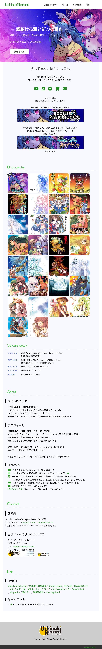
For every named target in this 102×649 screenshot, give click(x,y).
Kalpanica (15, 592)
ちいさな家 (15, 589)
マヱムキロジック (61, 589)
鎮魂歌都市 (38, 592)
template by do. (89, 647)
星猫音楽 (42, 585)
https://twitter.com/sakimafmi (37, 522)
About (65, 4)
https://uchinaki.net (24, 546)
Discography (50, 4)
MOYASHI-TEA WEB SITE (76, 585)
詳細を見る (19, 51)
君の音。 (26, 592)
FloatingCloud (53, 592)
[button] (45, 59)
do (11, 604)
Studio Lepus (55, 585)
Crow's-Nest (78, 589)
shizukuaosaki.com (17, 585)
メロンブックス (15, 489)
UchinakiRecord (17, 4)
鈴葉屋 (32, 585)
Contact (77, 4)
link (88, 4)
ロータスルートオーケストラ (36, 589)
